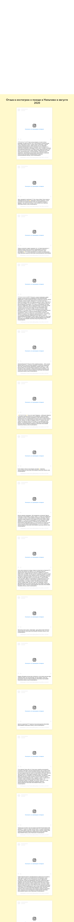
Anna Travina (29, 157)
